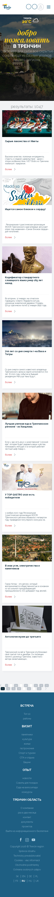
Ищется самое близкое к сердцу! (25, 209)
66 (26, 685)
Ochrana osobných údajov (27, 869)
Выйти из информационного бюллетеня (27, 831)
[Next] (46, 688)
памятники (27, 734)
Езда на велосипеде (27, 787)
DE (30, 876)
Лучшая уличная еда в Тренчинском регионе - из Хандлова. (26, 425)
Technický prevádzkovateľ (27, 855)
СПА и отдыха (27, 757)
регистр (28, 6)
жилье (27, 743)
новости (27, 778)
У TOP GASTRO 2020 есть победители (20, 496)
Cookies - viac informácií (27, 860)
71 (41, 685)
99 (29, 689)
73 (3, 689)
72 (47, 685)
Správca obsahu (27, 851)
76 (19, 689)
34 (16, 685)
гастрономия (27, 748)
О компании (27, 808)
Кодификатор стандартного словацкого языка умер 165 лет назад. (24, 280)
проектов (27, 826)
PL (36, 876)
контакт (27, 817)
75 (13, 689)
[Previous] (0, 685)
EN (23, 876)
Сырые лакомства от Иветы (21, 141)
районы (27, 718)
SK (17, 876)
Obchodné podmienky (27, 865)
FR (16, 881)
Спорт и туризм (27, 753)
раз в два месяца (27, 812)
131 (39, 689)
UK (37, 881)
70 (36, 685)
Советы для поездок (27, 782)
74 (8, 689)
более (8, 169)
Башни (27, 762)
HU (30, 881)
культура (27, 739)
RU (23, 881)
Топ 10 (27, 714)
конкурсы (27, 792)
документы (27, 821)
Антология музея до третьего (23, 636)
